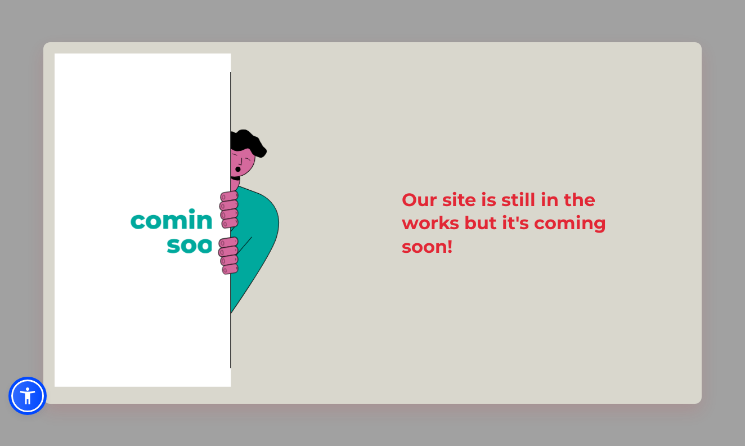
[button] (27, 396)
